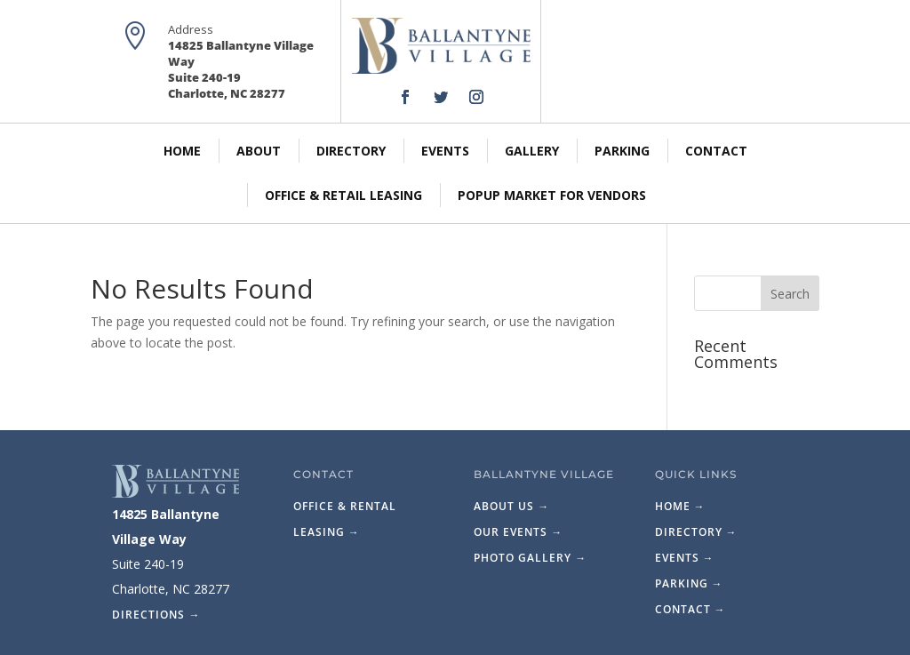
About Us (511, 506)
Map (706, 60)
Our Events (518, 531)
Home (182, 150)
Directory (351, 150)
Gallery (532, 150)
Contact (716, 150)
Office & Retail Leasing (343, 195)
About (258, 150)
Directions (156, 614)
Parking (622, 150)
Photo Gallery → (530, 557)
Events (445, 150)
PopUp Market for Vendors (552, 195)
